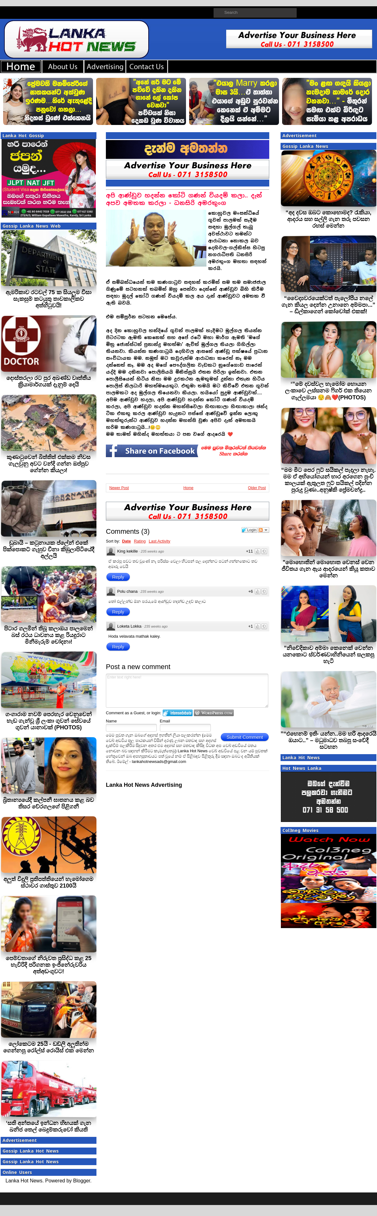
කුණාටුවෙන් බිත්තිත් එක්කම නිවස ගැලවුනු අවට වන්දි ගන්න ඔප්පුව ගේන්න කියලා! (48, 463)
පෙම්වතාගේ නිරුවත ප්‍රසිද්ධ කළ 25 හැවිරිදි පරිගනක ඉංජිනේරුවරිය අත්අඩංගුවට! (48, 965)
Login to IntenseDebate (178, 713)
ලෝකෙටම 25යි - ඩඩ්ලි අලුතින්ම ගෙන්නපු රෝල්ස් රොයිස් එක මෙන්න (48, 1047)
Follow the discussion (263, 530)
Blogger (81, 1180)
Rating (140, 541)
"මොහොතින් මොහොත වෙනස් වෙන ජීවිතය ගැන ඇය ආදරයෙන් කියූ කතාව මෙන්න (328, 569)
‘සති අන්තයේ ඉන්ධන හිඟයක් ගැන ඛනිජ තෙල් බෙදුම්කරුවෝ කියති (48, 1126)
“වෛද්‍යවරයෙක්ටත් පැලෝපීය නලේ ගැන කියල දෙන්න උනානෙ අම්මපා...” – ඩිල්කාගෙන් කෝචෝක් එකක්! (328, 305)
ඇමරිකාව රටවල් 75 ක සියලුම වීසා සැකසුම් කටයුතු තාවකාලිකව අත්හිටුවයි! (48, 299)
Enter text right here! (187, 691)
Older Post (257, 488)
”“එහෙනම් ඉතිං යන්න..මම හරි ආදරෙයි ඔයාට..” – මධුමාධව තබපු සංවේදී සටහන (328, 740)
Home (188, 488)
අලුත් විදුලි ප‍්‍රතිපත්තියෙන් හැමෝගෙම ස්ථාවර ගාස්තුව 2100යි (48, 882)
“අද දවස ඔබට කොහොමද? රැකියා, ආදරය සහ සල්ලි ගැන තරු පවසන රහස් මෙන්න (328, 219)
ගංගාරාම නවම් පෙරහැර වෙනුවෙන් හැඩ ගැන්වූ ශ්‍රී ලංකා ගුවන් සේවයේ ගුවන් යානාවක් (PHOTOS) (48, 721)
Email (165, 721)
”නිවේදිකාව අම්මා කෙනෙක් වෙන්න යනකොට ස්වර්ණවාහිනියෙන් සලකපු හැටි (328, 654)
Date (126, 541)
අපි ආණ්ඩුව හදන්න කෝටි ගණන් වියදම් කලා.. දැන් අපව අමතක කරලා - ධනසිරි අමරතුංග (184, 199)
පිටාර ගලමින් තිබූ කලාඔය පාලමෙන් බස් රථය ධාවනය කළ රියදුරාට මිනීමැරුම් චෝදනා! (48, 635)
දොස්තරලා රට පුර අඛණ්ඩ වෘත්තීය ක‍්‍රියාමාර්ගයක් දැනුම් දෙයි (48, 381)
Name (111, 721)
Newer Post (119, 488)
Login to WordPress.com (214, 713)
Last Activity (159, 541)
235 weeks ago (152, 551)
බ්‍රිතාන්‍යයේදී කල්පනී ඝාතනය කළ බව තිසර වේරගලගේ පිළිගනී (48, 803)
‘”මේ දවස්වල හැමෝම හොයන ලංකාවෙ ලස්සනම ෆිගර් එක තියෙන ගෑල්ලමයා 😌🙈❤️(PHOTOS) (328, 391)
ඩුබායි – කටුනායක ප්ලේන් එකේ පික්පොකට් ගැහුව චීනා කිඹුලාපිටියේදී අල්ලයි (48, 549)
